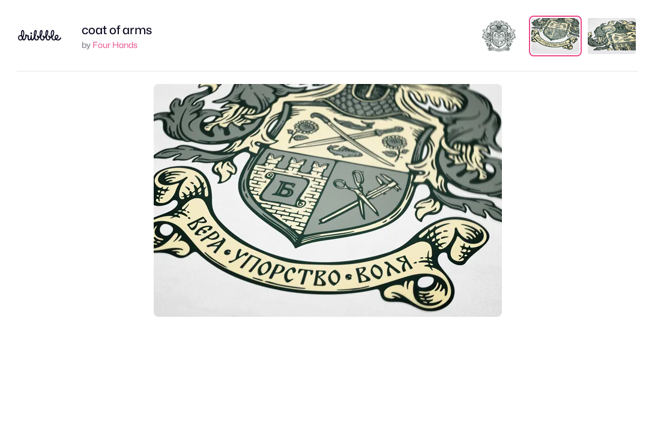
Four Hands (114, 45)
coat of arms (117, 30)
